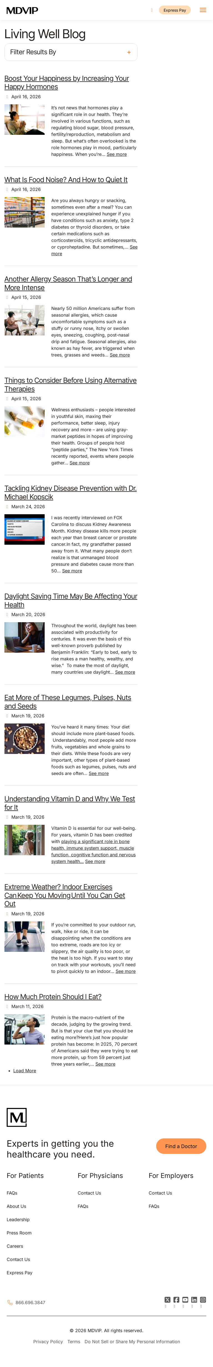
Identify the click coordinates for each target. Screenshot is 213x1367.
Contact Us (18, 1259)
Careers (15, 1246)
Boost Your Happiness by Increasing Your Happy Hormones (66, 82)
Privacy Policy (48, 1341)
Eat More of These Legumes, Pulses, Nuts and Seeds (67, 701)
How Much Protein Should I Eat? (53, 996)
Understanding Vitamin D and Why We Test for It (69, 802)
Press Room (19, 1233)
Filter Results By (33, 52)
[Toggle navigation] (203, 10)
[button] (71, 52)
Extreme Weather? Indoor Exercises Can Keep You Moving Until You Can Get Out (64, 895)
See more (117, 154)
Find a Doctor (181, 1146)
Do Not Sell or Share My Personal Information (132, 1341)
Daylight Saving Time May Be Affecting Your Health (70, 600)
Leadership (18, 1219)
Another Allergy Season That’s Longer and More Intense (68, 283)
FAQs (12, 1193)
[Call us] (151, 10)
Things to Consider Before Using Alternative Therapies (70, 384)
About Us (16, 1206)
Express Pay (175, 10)
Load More (24, 1070)
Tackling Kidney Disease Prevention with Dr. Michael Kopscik (70, 492)
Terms (73, 1341)
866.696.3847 (30, 1302)
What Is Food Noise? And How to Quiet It (66, 179)
